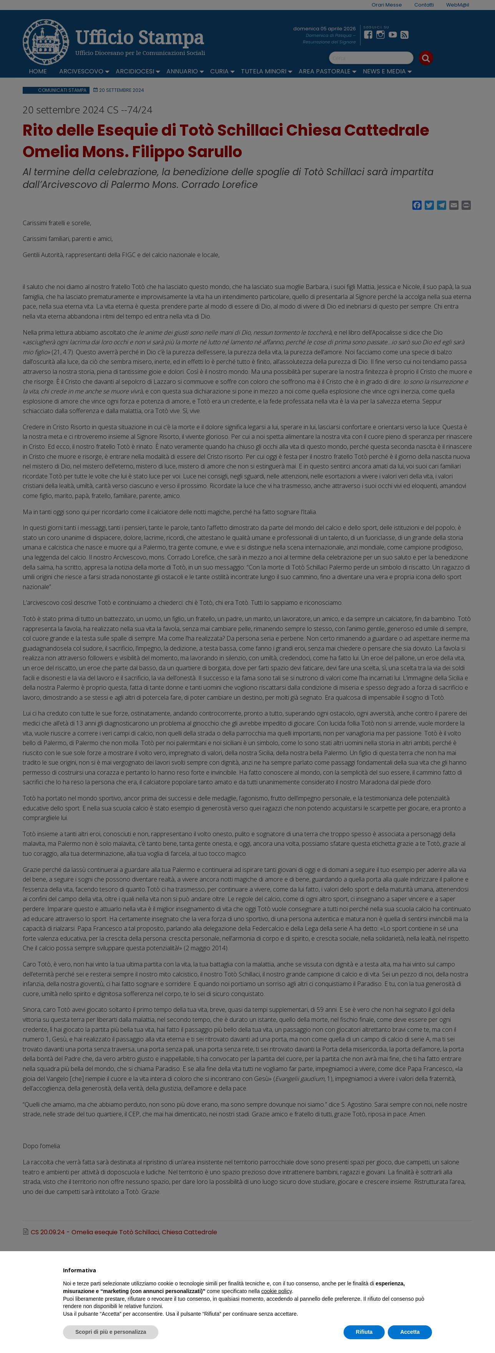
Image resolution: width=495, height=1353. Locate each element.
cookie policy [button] (276, 1291)
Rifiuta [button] (364, 1332)
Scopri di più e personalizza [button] (110, 1332)
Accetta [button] (410, 1332)
